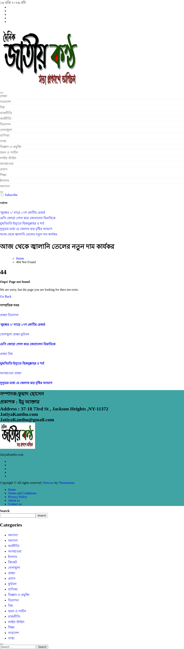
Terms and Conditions (22, 493)
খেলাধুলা (6, 130)
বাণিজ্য (5, 135)
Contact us (15, 504)
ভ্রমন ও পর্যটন (9, 152)
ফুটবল (25, 334)
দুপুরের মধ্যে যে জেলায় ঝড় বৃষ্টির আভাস (26, 383)
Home (12, 489)
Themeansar (66, 482)
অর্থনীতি (5, 118)
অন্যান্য (5, 186)
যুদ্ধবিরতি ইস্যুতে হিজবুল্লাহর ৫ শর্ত (22, 363)
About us (14, 500)
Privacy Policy (17, 497)
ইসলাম (4, 180)
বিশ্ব (2, 107)
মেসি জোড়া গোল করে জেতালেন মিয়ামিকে (27, 344)
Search (4, 511)
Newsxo (48, 482)
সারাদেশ (5, 101)
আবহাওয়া (7, 163)
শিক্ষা (3, 175)
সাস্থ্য (3, 141)
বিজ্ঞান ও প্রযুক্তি (10, 146)
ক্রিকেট (12, 562)
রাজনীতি (6, 113)
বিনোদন (5, 124)
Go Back (5, 296)
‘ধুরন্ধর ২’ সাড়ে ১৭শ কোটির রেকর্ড (22, 324)
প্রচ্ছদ (3, 96)
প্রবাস (3, 169)
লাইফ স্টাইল (8, 158)
